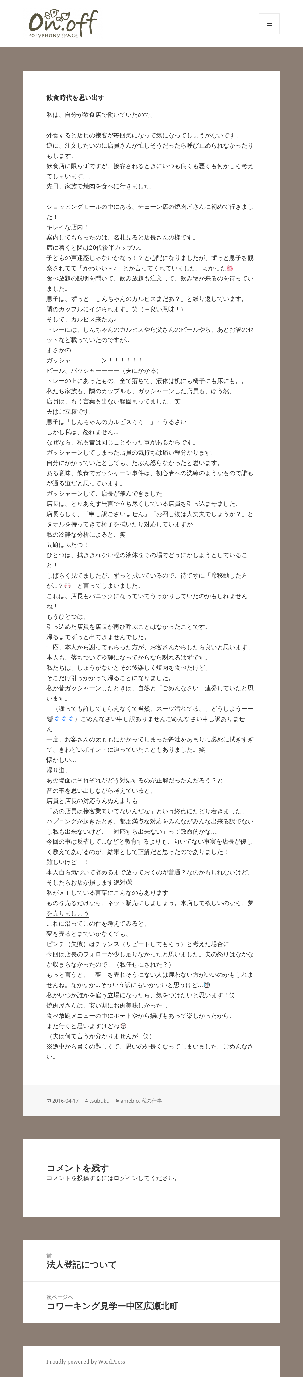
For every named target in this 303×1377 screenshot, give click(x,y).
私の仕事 (151, 1100)
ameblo (130, 1100)
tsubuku (99, 1100)
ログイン (126, 1178)
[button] (63, 23)
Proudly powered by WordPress (85, 1361)
